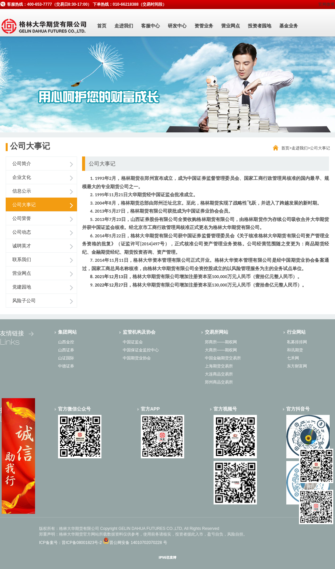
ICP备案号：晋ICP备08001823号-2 (70, 542)
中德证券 (66, 366)
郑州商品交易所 (219, 382)
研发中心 (177, 25)
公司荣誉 (21, 218)
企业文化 (21, 177)
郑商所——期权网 (221, 342)
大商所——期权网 (221, 350)
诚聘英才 (21, 245)
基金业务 (288, 25)
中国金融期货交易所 (223, 358)
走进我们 (123, 25)
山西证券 (66, 350)
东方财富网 (297, 366)
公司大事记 (24, 204)
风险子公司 (24, 300)
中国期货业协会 (137, 358)
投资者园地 (259, 25)
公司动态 (21, 232)
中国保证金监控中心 (141, 350)
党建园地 (21, 287)
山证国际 (66, 358)
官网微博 (326, 4)
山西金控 (66, 342)
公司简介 (21, 163)
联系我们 (21, 259)
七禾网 (293, 358)
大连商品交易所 (219, 374)
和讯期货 (295, 350)
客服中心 (150, 25)
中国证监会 (133, 342)
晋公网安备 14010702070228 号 (138, 542)
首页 (101, 25)
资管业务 (204, 25)
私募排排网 (297, 342)
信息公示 (21, 191)
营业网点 (230, 25)
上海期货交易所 (219, 366)
